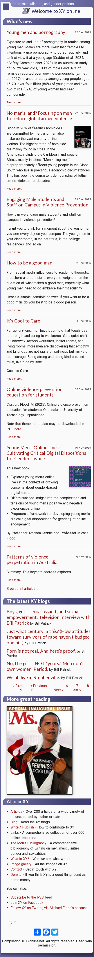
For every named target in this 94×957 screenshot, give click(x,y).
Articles (16, 811)
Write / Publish (22, 827)
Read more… (15, 102)
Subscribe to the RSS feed (31, 897)
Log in (11, 922)
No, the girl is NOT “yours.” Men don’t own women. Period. (45, 666)
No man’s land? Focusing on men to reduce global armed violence (39, 115)
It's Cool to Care (23, 320)
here (17, 429)
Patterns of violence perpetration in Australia (32, 559)
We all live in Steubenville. (34, 677)
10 (32, 690)
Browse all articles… (22, 589)
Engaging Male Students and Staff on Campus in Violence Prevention (47, 201)
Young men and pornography (36, 32)
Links (15, 832)
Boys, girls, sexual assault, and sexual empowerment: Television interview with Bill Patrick (48, 617)
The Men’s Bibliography (29, 843)
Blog (14, 822)
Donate (16, 874)
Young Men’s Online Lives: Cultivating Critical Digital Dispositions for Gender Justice (46, 453)
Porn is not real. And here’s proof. (41, 651)
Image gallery (21, 864)
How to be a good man (29, 262)
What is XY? (20, 859)
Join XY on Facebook (27, 903)
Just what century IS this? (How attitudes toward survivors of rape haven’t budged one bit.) (48, 636)
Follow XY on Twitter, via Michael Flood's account (49, 908)
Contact (16, 869)
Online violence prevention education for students (35, 391)
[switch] (89, 3)
